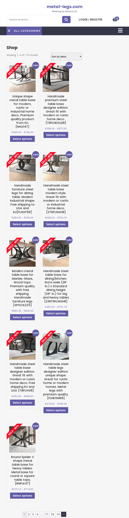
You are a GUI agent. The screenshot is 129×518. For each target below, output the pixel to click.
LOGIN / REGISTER (90, 19)
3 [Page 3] (33, 514)
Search (66, 19)
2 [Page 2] (29, 514)
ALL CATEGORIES (24, 30)
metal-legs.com (64, 7)
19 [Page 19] (58, 514)
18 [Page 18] (52, 514)
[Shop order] (66, 56)
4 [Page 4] (37, 514)
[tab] (120, 31)
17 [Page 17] (46, 514)
